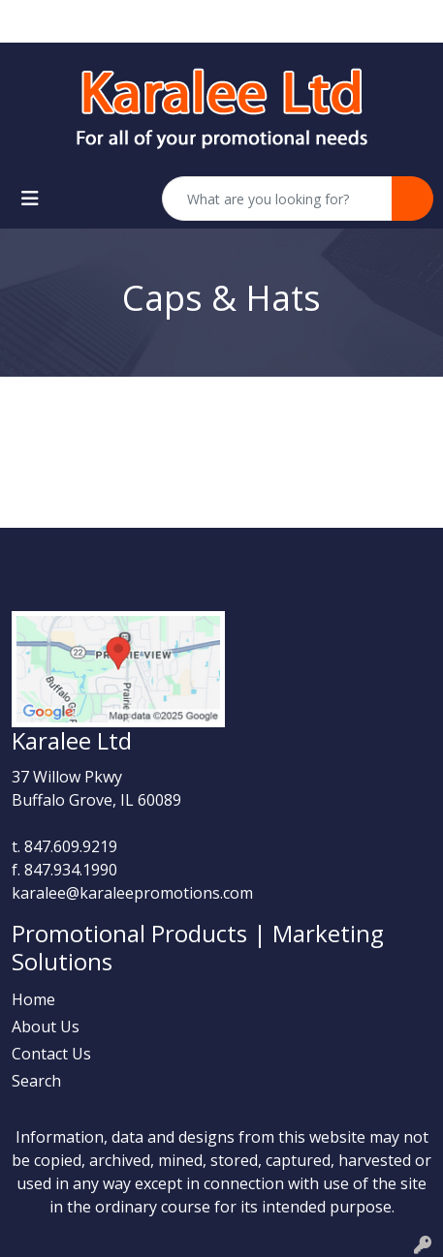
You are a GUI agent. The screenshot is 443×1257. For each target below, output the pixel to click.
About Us (45, 1026)
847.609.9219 (70, 846)
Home (33, 999)
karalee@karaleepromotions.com (132, 893)
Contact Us (51, 1053)
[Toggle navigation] (30, 198)
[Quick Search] (277, 198)
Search (36, 1080)
